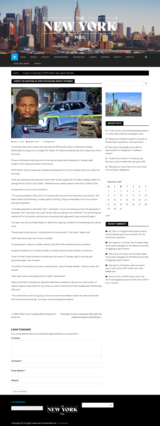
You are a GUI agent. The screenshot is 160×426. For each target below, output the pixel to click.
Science (92, 57)
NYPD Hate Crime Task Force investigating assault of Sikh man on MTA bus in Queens (127, 279)
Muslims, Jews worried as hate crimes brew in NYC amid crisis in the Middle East (125, 268)
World (34, 57)
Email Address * (18, 370)
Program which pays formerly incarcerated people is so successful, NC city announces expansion (126, 234)
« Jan (107, 215)
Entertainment (61, 57)
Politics (45, 57)
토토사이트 (113, 254)
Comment (15, 338)
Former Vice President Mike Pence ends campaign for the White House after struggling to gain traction (127, 245)
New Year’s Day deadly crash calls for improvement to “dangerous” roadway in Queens (123, 150)
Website (15, 380)
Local (23, 57)
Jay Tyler (112, 231)
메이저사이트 (114, 276)
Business (105, 57)
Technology (79, 57)
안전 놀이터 (114, 265)
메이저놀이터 (114, 242)
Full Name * (16, 361)
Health (117, 57)
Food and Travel (21, 63)
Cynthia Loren (33, 141)
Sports (37, 63)
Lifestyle (129, 57)
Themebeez (62, 423)
